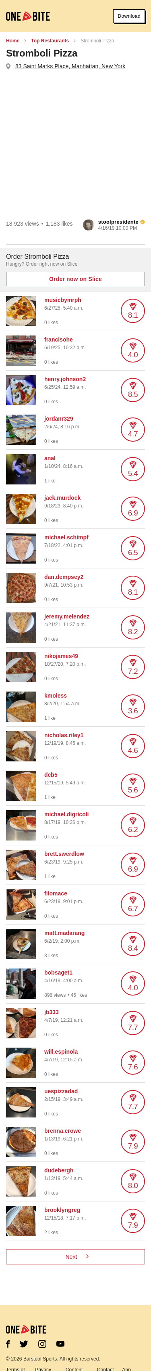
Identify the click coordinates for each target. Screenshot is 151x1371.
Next (77, 1257)
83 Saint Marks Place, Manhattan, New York (70, 66)
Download (129, 16)
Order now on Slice (75, 279)
